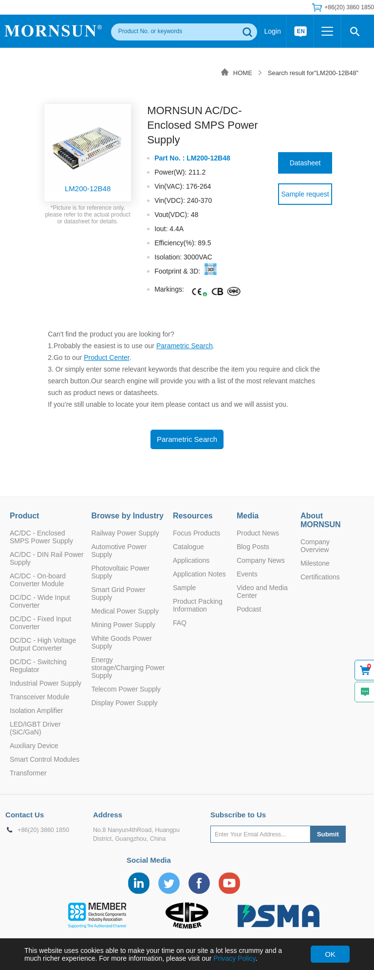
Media (248, 516)
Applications (191, 560)
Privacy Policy (234, 958)
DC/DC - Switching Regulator (38, 665)
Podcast (249, 609)
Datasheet (305, 163)
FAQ (180, 623)
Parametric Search (184, 346)
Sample (184, 588)
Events (247, 574)
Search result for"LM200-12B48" (313, 73)
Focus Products (196, 533)
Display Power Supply (124, 703)
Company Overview (315, 546)
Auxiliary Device (34, 746)
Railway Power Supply (125, 533)
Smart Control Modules (44, 759)
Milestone (315, 563)
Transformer (28, 773)
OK (330, 954)
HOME (242, 73)
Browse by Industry (127, 516)
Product (24, 516)
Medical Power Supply (125, 611)
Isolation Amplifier (36, 710)
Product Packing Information (198, 605)
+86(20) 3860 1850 (349, 7)
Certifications (320, 577)
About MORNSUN (320, 520)
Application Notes (199, 574)
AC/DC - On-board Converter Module (38, 580)
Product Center (106, 357)
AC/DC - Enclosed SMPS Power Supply (41, 537)
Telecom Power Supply (125, 689)
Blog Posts (253, 547)
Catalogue (188, 547)
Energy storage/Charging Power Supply (128, 667)
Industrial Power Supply (45, 683)
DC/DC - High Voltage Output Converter (43, 644)
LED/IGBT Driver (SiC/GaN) (35, 728)
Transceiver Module (39, 697)
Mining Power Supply (123, 625)
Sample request (305, 194)
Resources (193, 516)
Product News (258, 533)
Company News (261, 560)
